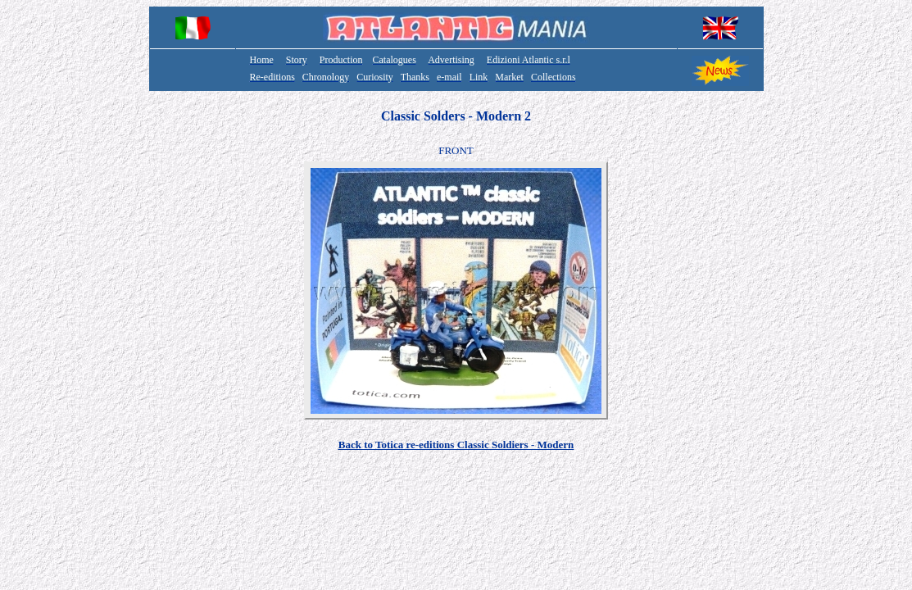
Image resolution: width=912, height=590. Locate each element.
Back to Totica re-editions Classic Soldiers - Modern (456, 444)
